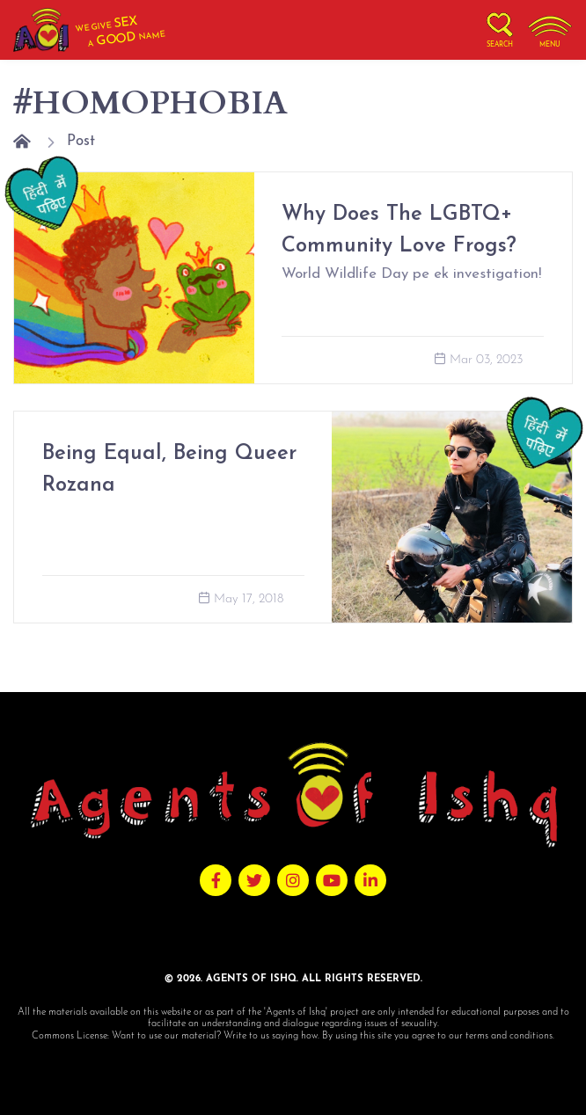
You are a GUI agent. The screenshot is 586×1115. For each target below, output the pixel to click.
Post (81, 141)
